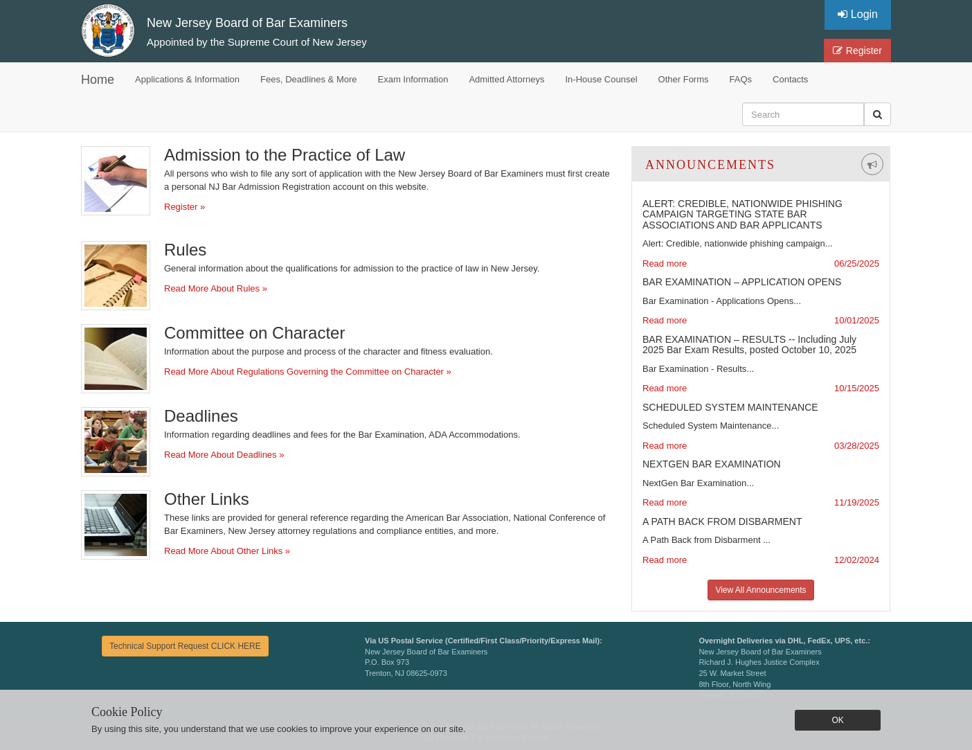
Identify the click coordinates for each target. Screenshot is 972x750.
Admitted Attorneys (506, 79)
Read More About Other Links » (227, 551)
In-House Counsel (602, 79)
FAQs (741, 79)
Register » (184, 207)
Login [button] (858, 14)
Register (857, 50)
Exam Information (413, 79)
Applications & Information (187, 79)
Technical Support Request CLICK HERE (185, 646)
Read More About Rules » (215, 288)
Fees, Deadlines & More (308, 79)
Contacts (790, 79)
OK (837, 720)
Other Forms (683, 79)
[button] (877, 114)
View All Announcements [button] (760, 590)
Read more (664, 263)
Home (97, 80)
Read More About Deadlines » (224, 454)
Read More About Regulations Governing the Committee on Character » (307, 371)
